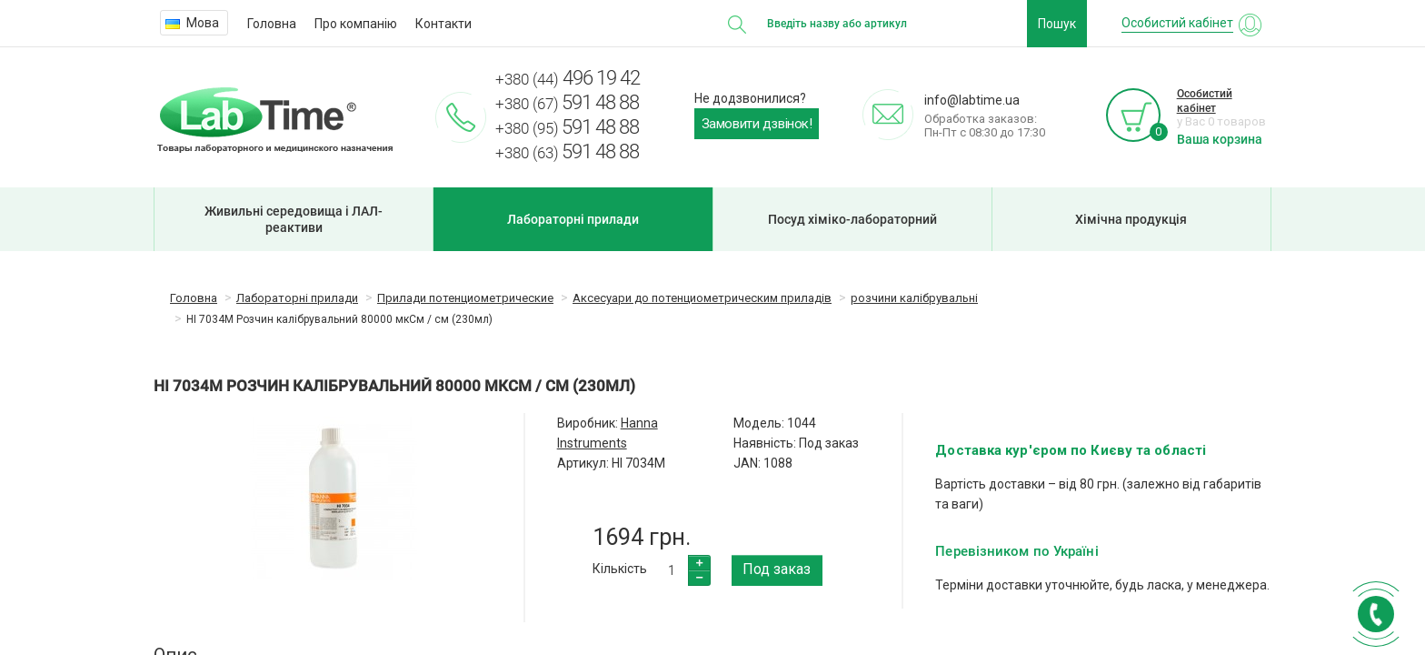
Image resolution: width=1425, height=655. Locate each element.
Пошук (1057, 23)
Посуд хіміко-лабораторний (852, 219)
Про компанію (355, 23)
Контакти (443, 23)
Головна (271, 23)
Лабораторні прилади (573, 219)
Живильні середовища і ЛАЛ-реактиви (293, 219)
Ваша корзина (1219, 139)
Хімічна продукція (1131, 219)
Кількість (620, 568)
